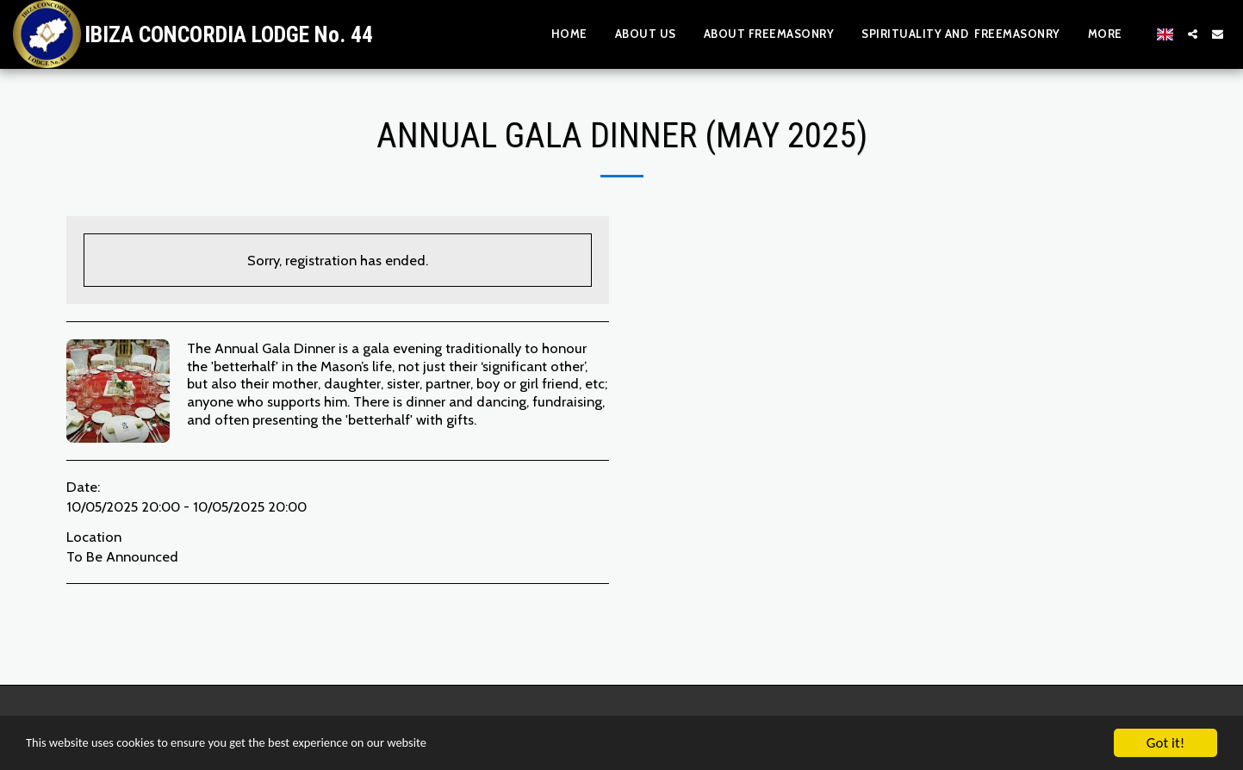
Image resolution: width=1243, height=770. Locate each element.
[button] (1192, 34)
